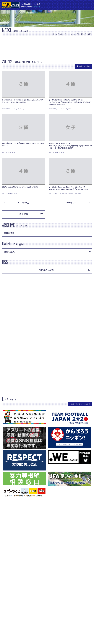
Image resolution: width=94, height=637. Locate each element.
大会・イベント (65, 34)
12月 (89, 34)
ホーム (55, 34)
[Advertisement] (47, 47)
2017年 (83, 34)
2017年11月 (16, 202)
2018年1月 (77, 202)
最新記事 (31, 214)
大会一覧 (75, 34)
